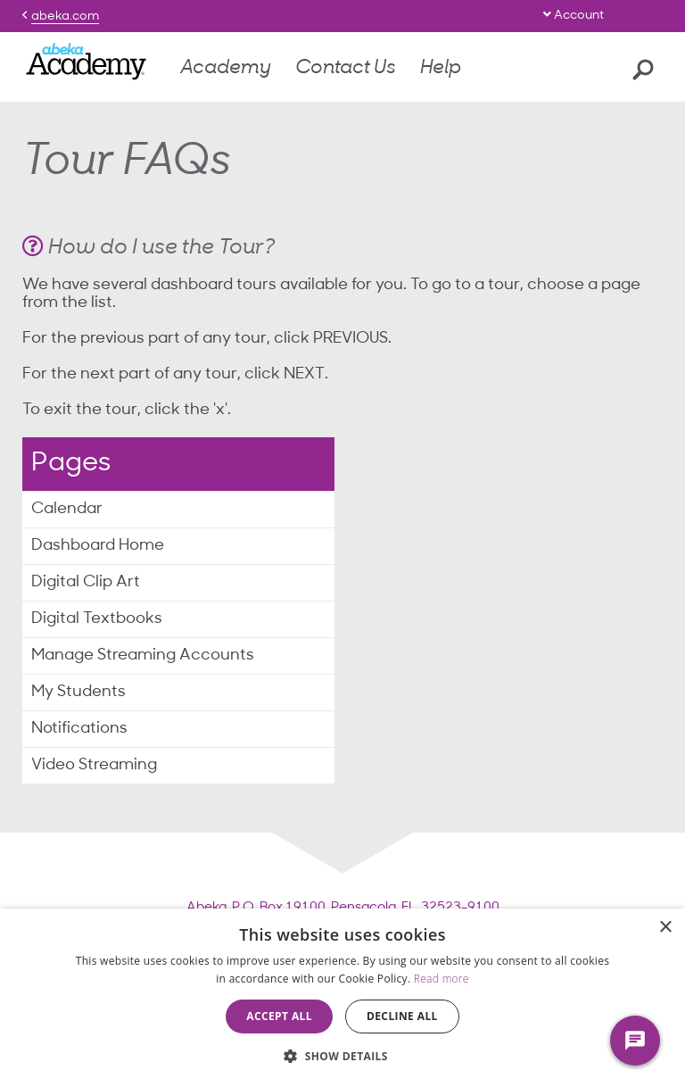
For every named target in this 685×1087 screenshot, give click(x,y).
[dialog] (342, 998)
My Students (78, 692)
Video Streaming (94, 765)
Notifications (79, 728)
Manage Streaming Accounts (142, 655)
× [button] (665, 927)
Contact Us (345, 68)
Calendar (67, 509)
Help (440, 68)
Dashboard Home (97, 545)
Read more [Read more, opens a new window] (441, 978)
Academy (225, 68)
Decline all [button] (402, 1016)
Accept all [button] (279, 1016)
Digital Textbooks (96, 618)
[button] (342, 1056)
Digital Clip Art (85, 582)
